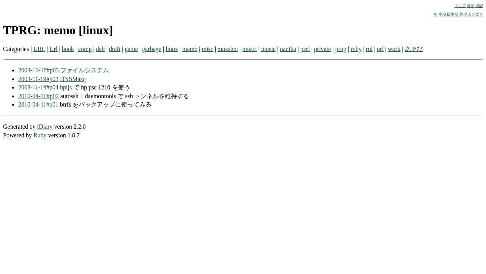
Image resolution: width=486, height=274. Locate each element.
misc (207, 49)
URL (39, 49)
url (380, 49)
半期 (442, 14)
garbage (151, 49)
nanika (288, 49)
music (268, 49)
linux (172, 49)
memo (189, 49)
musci (249, 49)
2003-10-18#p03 (38, 70)
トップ (460, 5)
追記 (479, 5)
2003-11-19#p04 (38, 87)
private (322, 49)
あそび (414, 49)
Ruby (40, 135)
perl (305, 49)
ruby (355, 49)
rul (369, 49)
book (68, 49)
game (131, 49)
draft (114, 49)
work (394, 49)
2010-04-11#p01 (38, 104)
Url (53, 49)
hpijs (66, 87)
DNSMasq (73, 79)
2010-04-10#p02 (38, 96)
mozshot (228, 49)
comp (85, 49)
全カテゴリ (473, 14)
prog (340, 49)
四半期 (452, 14)
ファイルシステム (84, 70)
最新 (471, 5)
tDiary (45, 126)
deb (100, 49)
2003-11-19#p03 (38, 79)
